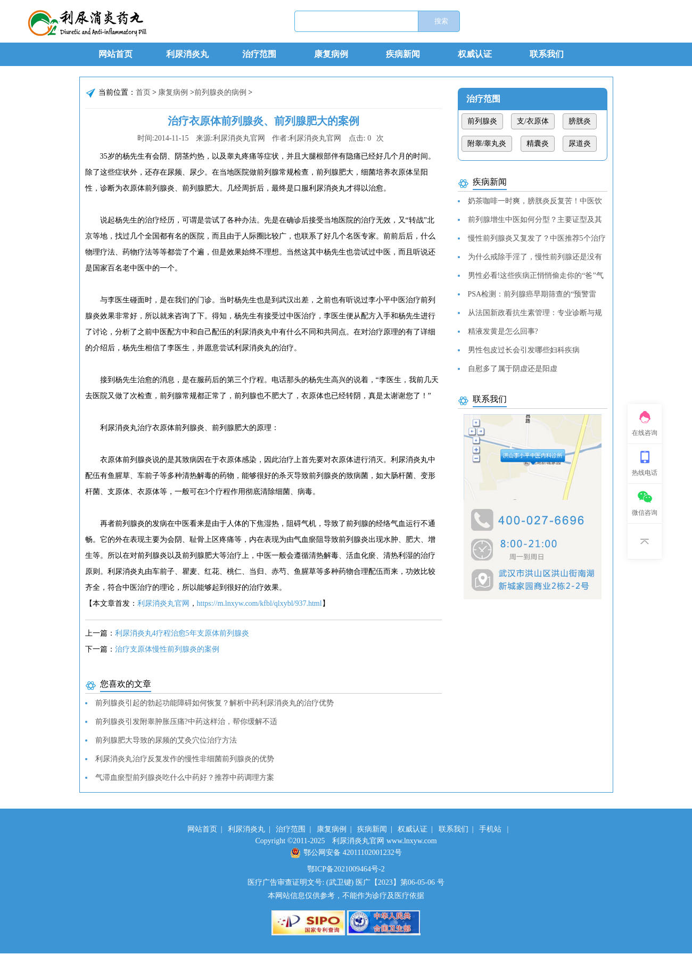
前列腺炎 (482, 121)
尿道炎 (580, 143)
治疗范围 (259, 54)
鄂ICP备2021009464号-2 (345, 869)
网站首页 (115, 54)
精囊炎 (537, 143)
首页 (143, 92)
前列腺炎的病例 (220, 92)
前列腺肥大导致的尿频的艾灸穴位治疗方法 (166, 740)
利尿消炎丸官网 (163, 603)
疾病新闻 (403, 54)
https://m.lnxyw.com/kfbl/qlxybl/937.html (259, 603)
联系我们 (547, 54)
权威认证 (475, 54)
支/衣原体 (533, 121)
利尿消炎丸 (187, 54)
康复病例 (331, 54)
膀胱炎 (580, 121)
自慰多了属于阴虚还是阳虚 (512, 369)
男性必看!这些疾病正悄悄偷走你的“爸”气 (536, 275)
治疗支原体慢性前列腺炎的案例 (167, 649)
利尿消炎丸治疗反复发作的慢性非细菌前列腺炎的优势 (184, 759)
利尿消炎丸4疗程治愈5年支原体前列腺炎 (182, 633)
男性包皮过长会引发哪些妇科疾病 (524, 350)
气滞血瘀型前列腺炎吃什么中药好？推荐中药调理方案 (184, 777)
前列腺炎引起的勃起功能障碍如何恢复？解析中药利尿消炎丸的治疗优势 (214, 703)
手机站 (490, 829)
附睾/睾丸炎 (487, 143)
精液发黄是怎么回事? (503, 331)
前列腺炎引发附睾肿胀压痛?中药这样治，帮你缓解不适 (186, 722)
